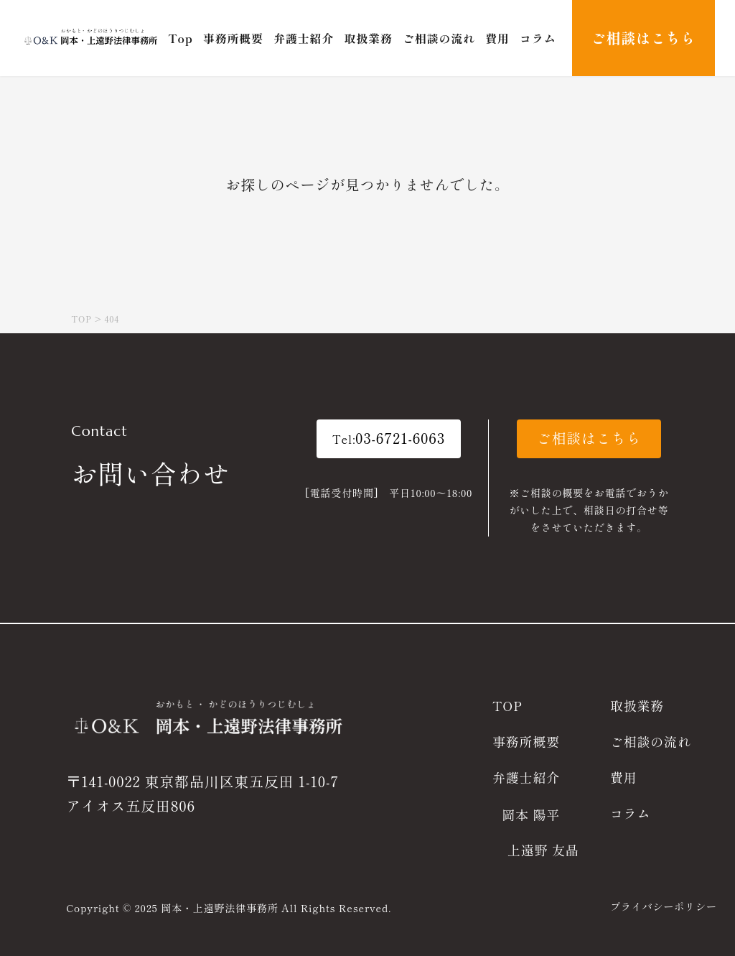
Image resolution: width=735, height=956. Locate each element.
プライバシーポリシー (663, 906)
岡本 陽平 (531, 814)
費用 (623, 777)
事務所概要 (526, 741)
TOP (507, 705)
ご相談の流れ (650, 741)
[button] (389, 438)
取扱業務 (637, 705)
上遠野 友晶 (543, 849)
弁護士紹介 (526, 777)
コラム (630, 813)
